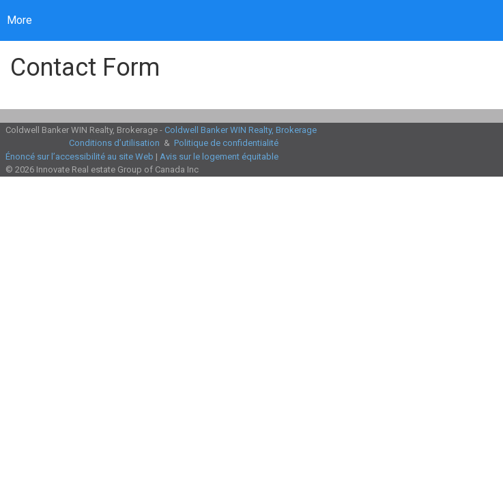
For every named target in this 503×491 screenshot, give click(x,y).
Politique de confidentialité (226, 143)
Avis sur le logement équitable (219, 156)
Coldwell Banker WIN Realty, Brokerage (240, 130)
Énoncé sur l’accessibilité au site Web (79, 156)
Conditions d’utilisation (114, 143)
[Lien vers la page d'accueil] (126, 20)
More (19, 20)
